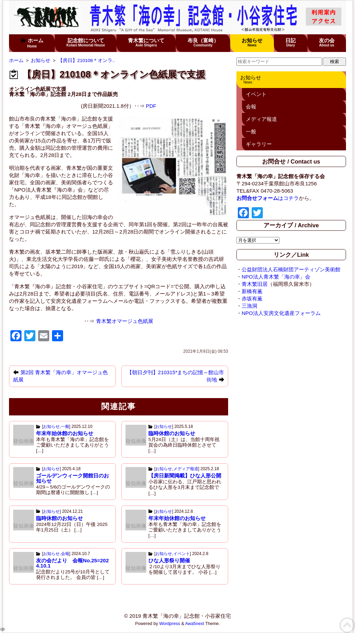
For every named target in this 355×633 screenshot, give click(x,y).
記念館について (86, 42)
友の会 (326, 42)
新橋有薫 (252, 291)
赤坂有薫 (252, 298)
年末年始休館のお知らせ (64, 433)
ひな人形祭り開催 (169, 560)
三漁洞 (249, 306)
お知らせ (252, 42)
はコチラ (267, 198)
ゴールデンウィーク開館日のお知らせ (72, 478)
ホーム (32, 42)
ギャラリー (259, 144)
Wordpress (169, 623)
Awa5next (194, 623)
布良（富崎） (203, 42)
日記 (291, 42)
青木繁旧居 (255, 284)
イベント (181, 553)
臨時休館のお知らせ (171, 433)
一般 (65, 426)
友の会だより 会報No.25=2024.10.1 (72, 563)
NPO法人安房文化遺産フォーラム (281, 313)
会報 (65, 553)
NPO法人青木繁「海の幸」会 (276, 277)
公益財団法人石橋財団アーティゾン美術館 (291, 269)
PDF (151, 106)
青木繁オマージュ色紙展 (124, 321)
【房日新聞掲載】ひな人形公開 (184, 475)
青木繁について (146, 42)
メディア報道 (185, 468)
